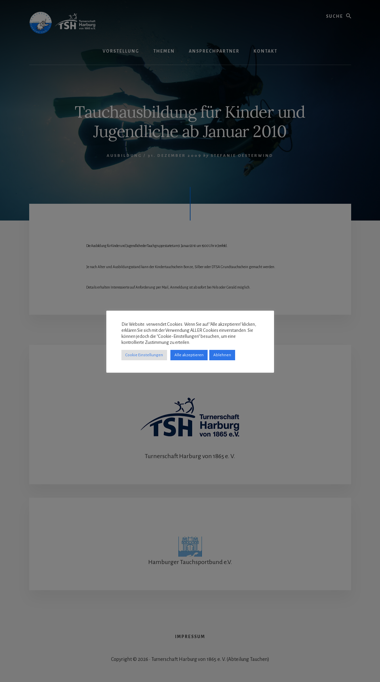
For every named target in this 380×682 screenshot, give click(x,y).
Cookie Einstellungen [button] (144, 355)
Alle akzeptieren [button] (189, 355)
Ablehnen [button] (222, 355)
